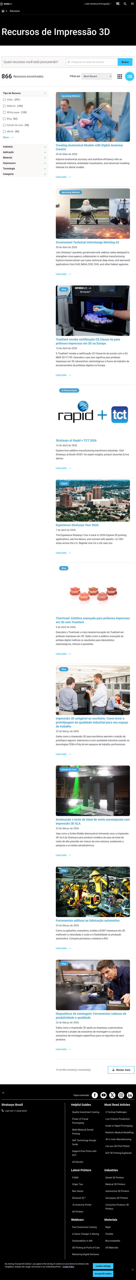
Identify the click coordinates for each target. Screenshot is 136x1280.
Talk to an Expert (79, 1233)
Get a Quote (76, 1228)
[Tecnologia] (25, 168)
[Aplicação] (25, 152)
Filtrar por (75, 76)
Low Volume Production (115, 1113)
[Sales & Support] (86, 1214)
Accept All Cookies (103, 1274)
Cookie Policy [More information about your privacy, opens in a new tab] (68, 1267)
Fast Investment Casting (82, 1184)
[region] (68, 1269)
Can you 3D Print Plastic (115, 1131)
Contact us (109, 1224)
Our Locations (111, 1228)
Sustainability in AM (80, 1193)
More (6, 137)
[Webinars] (86, 1179)
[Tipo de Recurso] (25, 93)
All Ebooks (76, 1131)
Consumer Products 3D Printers (119, 1166)
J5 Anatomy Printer (80, 1166)
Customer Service (79, 1242)
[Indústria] (25, 146)
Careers (108, 1233)
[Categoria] (25, 174)
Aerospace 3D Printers (114, 1162)
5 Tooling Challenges (114, 1108)
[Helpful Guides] (86, 1103)
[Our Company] (119, 1214)
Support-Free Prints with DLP (84, 1126)
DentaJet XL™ (77, 1162)
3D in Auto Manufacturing (116, 1126)
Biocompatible (111, 1193)
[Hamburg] (132, 4)
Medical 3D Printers (113, 1153)
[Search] (125, 4)
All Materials (110, 1197)
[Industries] (119, 1143)
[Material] (25, 157)
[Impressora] (25, 163)
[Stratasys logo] (6, 4)
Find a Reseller (78, 1224)
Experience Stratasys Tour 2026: (78, 526)
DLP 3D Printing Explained (116, 1135)
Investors (108, 1246)
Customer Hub (78, 1237)
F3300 (74, 1148)
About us (108, 1219)
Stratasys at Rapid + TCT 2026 (77, 442)
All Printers (76, 1171)
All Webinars (77, 1206)
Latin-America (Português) (98, 4)
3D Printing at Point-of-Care (84, 1197)
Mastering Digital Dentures (83, 1202)
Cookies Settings (103, 1266)
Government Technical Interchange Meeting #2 (88, 241)
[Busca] (125, 62)
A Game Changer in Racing (83, 1188)
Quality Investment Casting (84, 1108)
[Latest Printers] (86, 1143)
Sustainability (110, 1242)
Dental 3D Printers (112, 1148)
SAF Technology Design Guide (85, 1122)
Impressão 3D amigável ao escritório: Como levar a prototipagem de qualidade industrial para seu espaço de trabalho (93, 722)
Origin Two (76, 1153)
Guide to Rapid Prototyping (117, 1117)
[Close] (132, 1269)
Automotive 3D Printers (115, 1157)
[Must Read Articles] (119, 1103)
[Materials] (119, 1179)
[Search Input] (92, 62)
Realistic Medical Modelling (116, 1122)
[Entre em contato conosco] (117, 4)
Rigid (106, 1184)
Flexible (107, 1188)
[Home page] (2, 11)
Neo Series (76, 1157)
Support (75, 1219)
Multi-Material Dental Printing (84, 1117)
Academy (108, 1237)
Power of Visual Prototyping (84, 1113)
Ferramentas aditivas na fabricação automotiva (88, 919)
